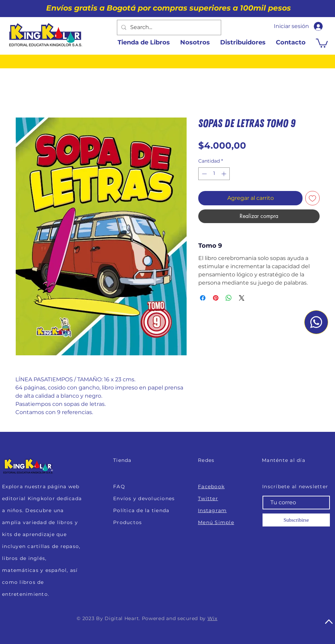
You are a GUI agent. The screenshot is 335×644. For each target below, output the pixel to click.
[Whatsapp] (316, 322)
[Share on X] (242, 298)
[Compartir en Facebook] (203, 298)
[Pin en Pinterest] (216, 298)
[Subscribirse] (296, 519)
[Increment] (224, 174)
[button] (322, 42)
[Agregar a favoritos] (312, 198)
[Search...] (168, 27)
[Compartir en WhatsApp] (229, 298)
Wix (212, 618)
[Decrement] (203, 174)
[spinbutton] (214, 174)
